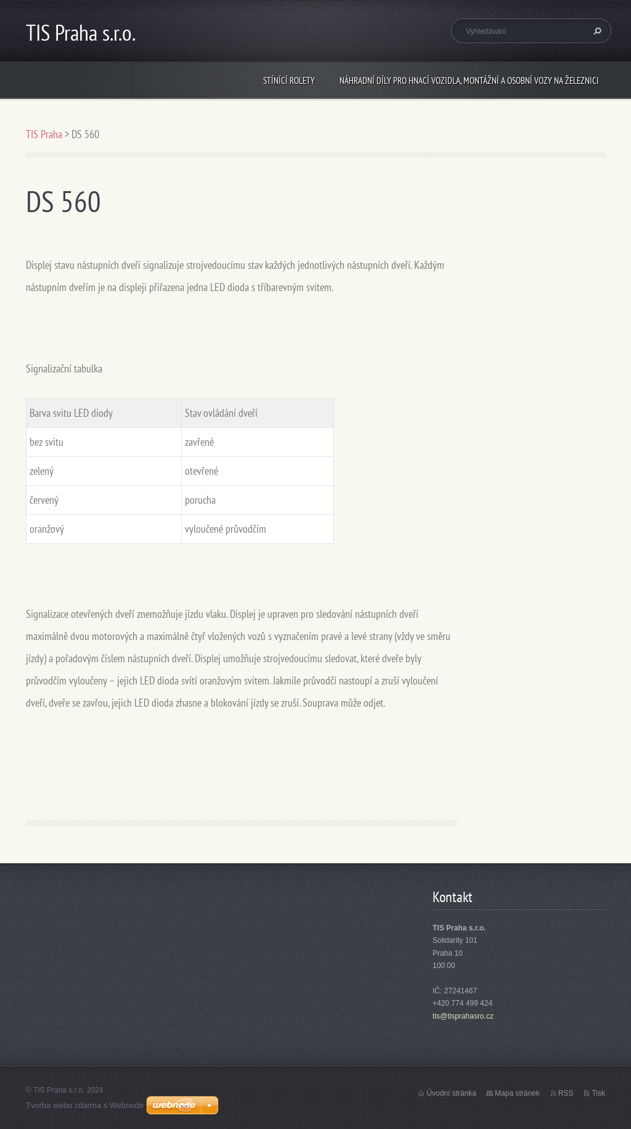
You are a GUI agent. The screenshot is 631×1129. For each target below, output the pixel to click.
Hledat (596, 31)
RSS (566, 1093)
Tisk (598, 1093)
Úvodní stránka (451, 1093)
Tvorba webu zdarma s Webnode (85, 1105)
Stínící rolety (289, 80)
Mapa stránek (517, 1093)
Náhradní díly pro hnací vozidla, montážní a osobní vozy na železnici (469, 80)
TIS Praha (44, 134)
